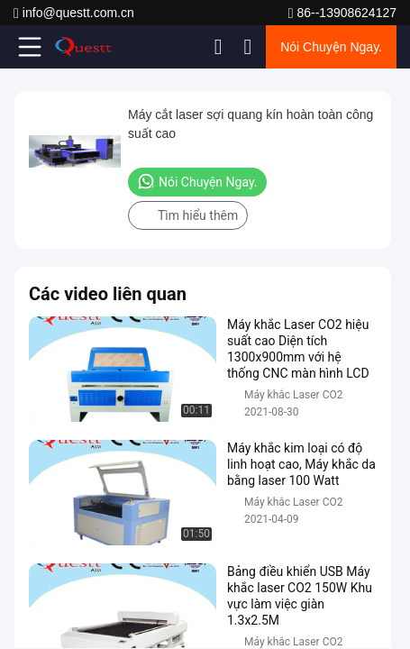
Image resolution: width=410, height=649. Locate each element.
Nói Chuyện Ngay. (331, 47)
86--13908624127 (342, 13)
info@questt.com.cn (74, 13)
